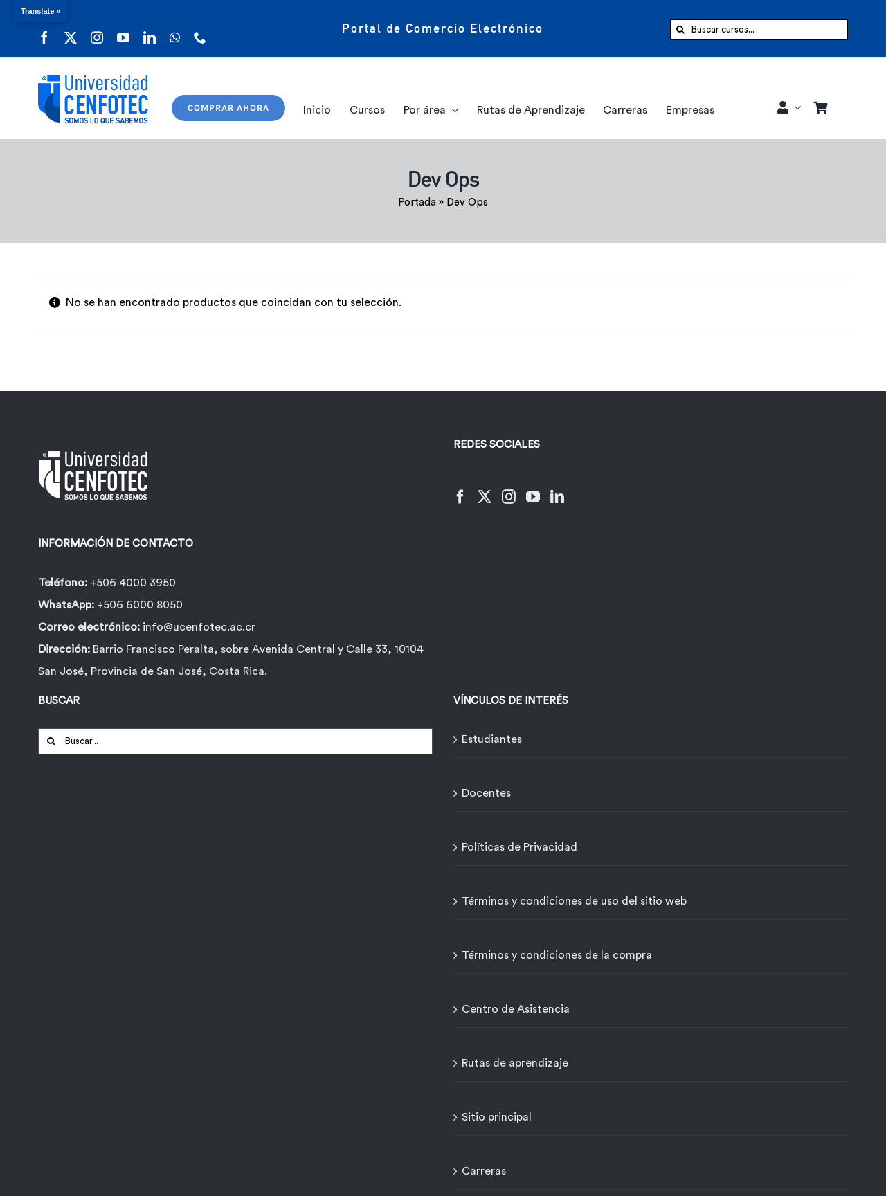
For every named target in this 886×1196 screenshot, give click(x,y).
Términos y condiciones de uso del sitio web (574, 901)
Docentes (486, 793)
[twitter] (70, 29)
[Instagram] (509, 488)
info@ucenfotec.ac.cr (199, 627)
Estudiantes (492, 739)
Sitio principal (497, 1117)
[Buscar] (680, 29)
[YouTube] (533, 488)
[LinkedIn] (557, 488)
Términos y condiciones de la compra (557, 955)
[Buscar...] (235, 741)
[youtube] (123, 29)
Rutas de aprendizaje (515, 1063)
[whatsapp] (175, 29)
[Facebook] (460, 488)
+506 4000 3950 (133, 582)
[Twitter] (484, 488)
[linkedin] (149, 29)
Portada (417, 202)
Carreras (484, 1171)
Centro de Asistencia (516, 1009)
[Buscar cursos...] (759, 29)
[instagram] (97, 29)
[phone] (200, 29)
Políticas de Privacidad (519, 847)
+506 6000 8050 (138, 604)
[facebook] (44, 29)
